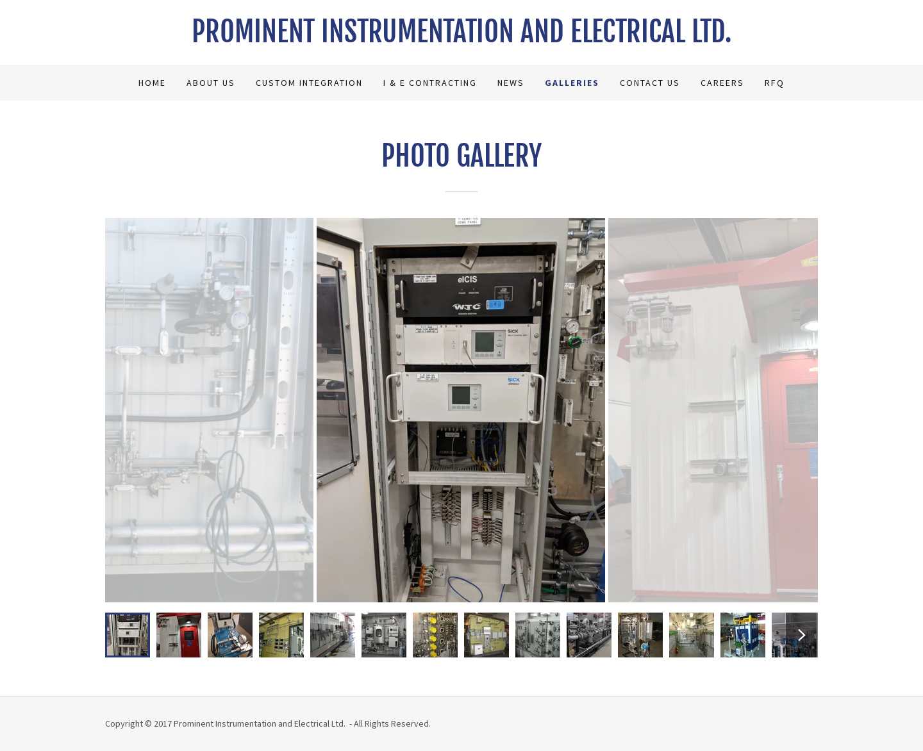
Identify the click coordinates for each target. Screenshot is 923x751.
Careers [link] (722, 82)
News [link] (510, 82)
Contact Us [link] (650, 82)
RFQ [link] (775, 82)
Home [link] (152, 82)
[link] (461, 38)
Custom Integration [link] (309, 82)
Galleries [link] (572, 82)
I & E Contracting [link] (430, 82)
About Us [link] (211, 82)
